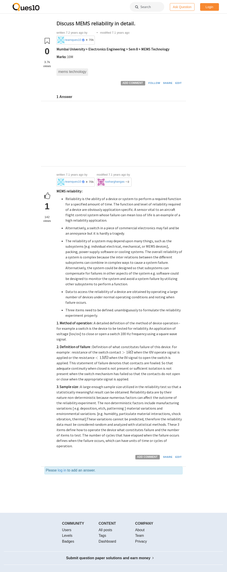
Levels (67, 535)
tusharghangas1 (115, 181)
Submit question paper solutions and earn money (110, 558)
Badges (68, 541)
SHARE (168, 83)
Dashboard (107, 541)
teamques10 (73, 39)
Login (209, 7)
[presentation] (127, 352)
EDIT (178, 83)
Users (66, 530)
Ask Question (182, 7)
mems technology (72, 72)
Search (143, 6)
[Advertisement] (119, 134)
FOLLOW (154, 83)
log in (62, 470)
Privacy (141, 541)
